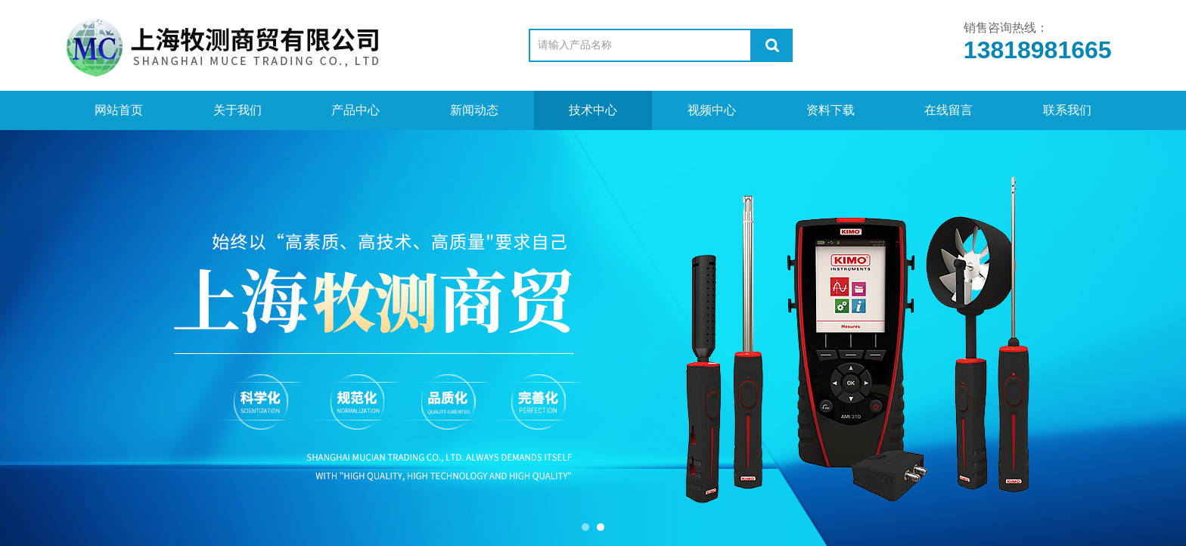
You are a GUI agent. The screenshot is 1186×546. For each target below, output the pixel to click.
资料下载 (830, 110)
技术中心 (593, 110)
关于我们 (237, 110)
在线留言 (948, 110)
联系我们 (1067, 110)
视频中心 (712, 110)
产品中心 (355, 110)
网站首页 (119, 110)
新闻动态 (474, 110)
